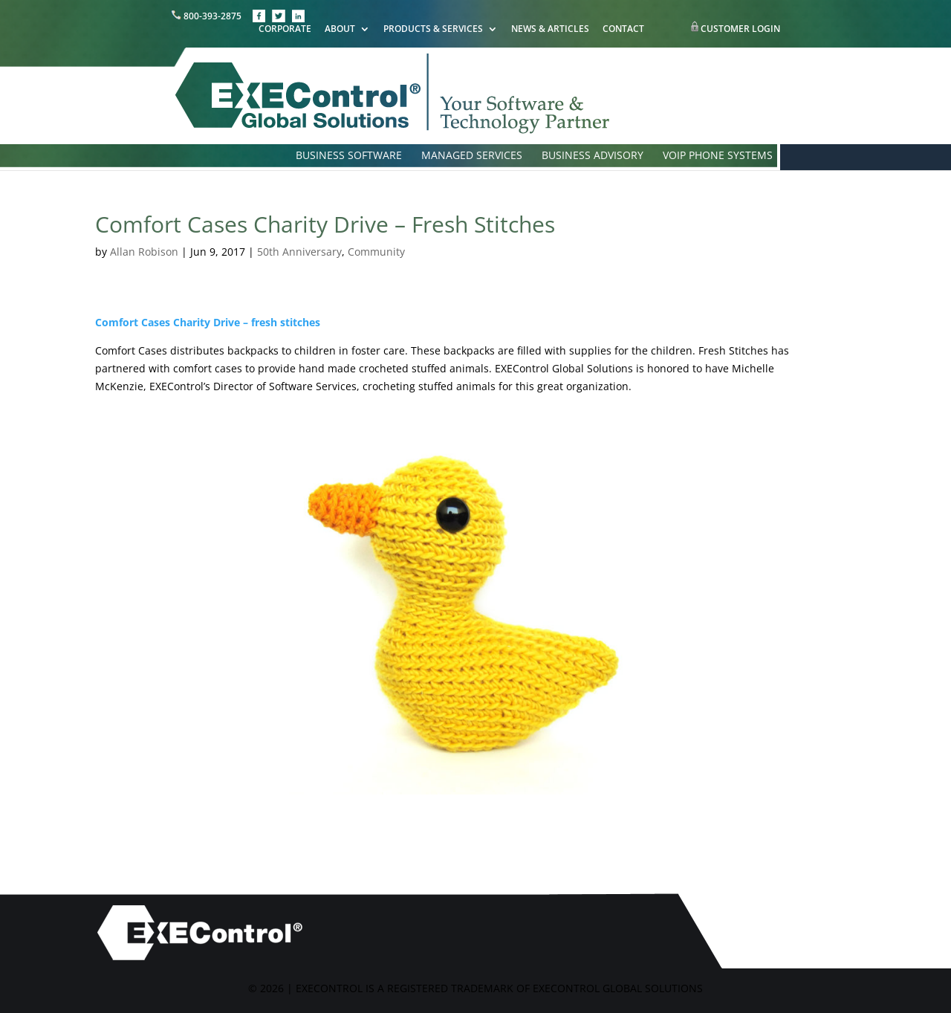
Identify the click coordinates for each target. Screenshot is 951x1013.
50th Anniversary (299, 252)
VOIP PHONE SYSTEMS (718, 156)
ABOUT (340, 30)
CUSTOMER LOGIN (740, 28)
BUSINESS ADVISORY (592, 156)
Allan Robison (144, 252)
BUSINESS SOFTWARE (349, 156)
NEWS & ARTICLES (550, 30)
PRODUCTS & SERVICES (433, 30)
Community (376, 252)
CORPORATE (285, 30)
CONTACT (623, 30)
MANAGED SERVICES (471, 156)
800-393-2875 (207, 16)
